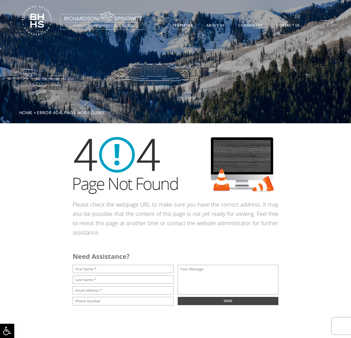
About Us (215, 25)
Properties (183, 25)
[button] (7, 331)
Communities (250, 25)
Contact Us (288, 25)
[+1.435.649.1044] (285, 16)
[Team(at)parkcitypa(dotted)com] (297, 16)
